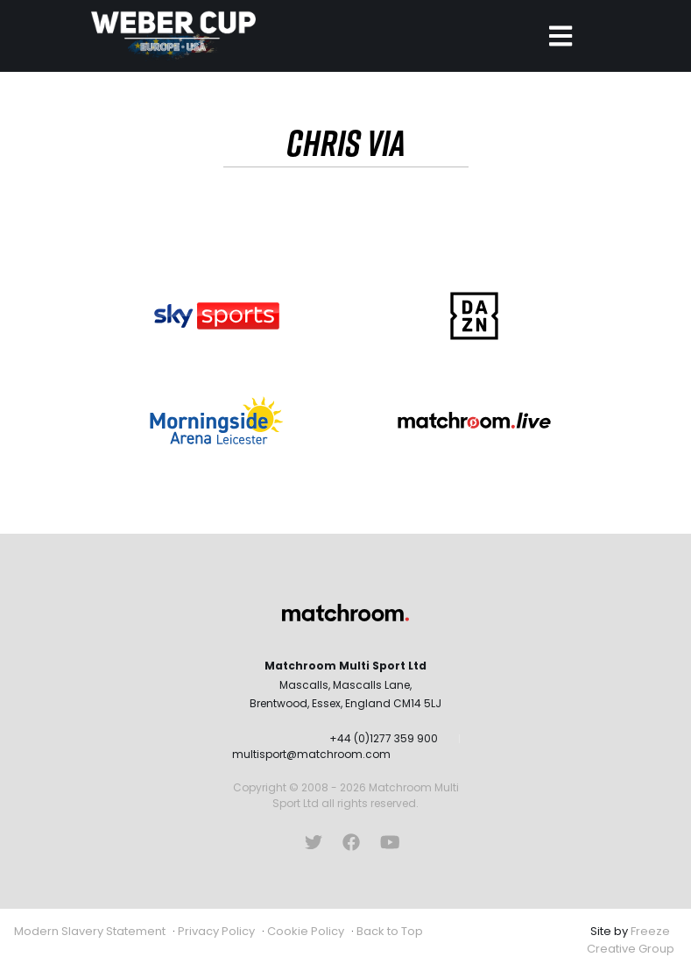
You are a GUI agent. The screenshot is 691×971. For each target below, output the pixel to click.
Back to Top (389, 931)
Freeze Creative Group (630, 940)
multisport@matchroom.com (311, 754)
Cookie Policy (305, 931)
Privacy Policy (216, 931)
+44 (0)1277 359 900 (383, 738)
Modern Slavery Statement (90, 931)
